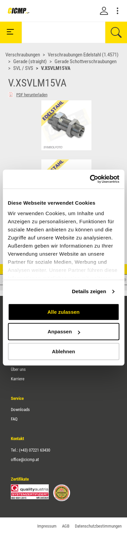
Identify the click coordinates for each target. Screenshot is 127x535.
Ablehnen (63, 351)
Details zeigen (89, 291)
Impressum (47, 526)
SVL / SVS (23, 68)
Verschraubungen (22, 55)
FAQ (14, 419)
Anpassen (63, 331)
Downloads (20, 409)
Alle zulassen (63, 312)
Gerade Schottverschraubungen (86, 61)
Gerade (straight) (30, 61)
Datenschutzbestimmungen (98, 526)
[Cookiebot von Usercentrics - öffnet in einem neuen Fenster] (90, 179)
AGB (65, 526)
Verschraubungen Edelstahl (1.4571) (83, 55)
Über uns (18, 369)
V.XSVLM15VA (55, 68)
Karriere (17, 378)
